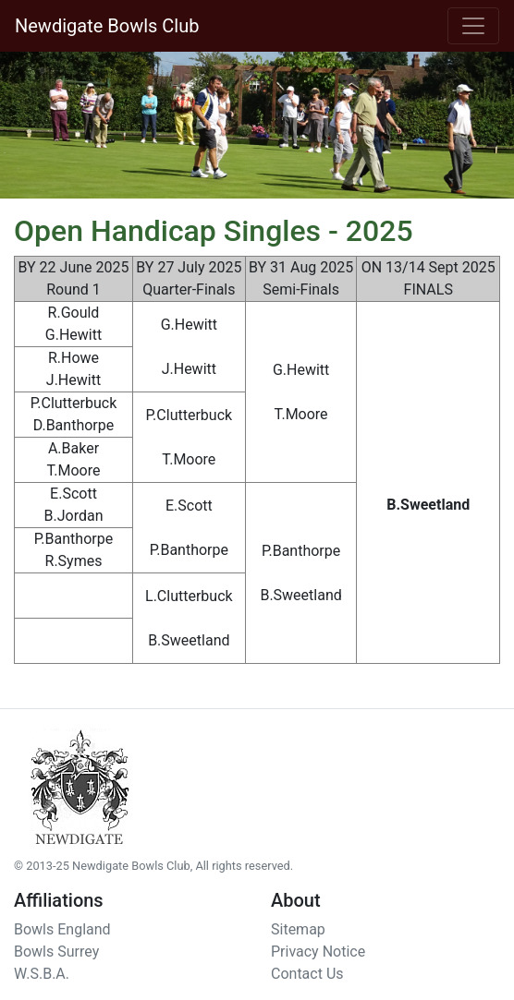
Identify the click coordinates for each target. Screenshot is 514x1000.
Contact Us (307, 973)
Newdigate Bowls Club (107, 26)
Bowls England (62, 929)
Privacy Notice (318, 951)
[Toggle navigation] (473, 25)
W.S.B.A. (41, 973)
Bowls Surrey (56, 951)
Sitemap (298, 929)
